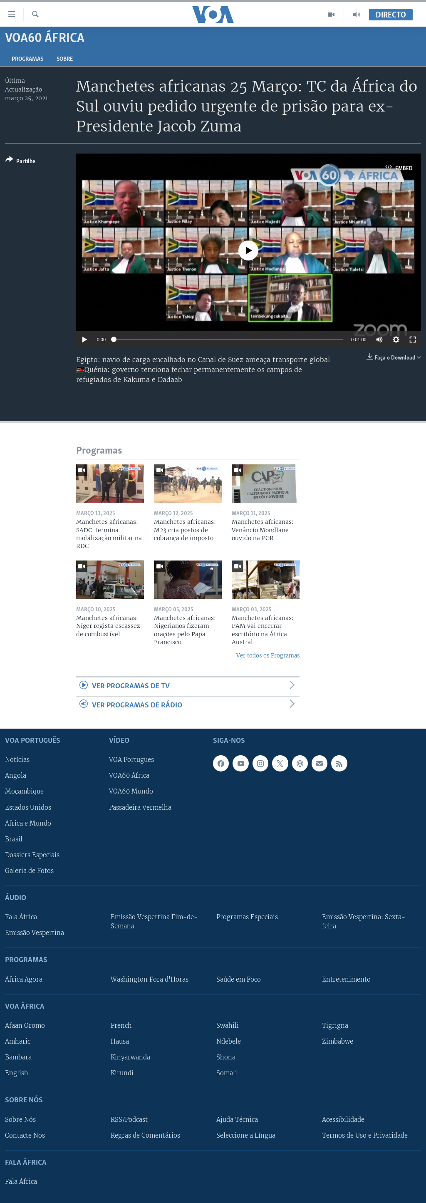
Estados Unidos (28, 807)
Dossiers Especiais (32, 855)
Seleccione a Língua (245, 1135)
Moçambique (24, 791)
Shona (225, 1057)
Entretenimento (346, 979)
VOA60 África (129, 775)
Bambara (18, 1057)
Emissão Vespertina (34, 933)
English (16, 1073)
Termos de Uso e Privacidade (365, 1135)
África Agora (23, 979)
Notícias (17, 760)
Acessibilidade (343, 1119)
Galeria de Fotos (29, 871)
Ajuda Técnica (237, 1119)
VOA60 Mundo (131, 791)
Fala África (21, 917)
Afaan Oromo (25, 1025)
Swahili (227, 1025)
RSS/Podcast (129, 1119)
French (121, 1025)
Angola (15, 775)
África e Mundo (28, 823)
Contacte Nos (25, 1135)
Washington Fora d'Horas (149, 979)
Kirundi (122, 1073)
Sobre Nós (20, 1119)
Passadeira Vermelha (140, 807)
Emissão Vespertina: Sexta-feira (363, 921)
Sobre (65, 59)
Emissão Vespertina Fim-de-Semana (154, 921)
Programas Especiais (247, 917)
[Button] (20, 162)
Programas (27, 59)
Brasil (13, 839)
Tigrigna (335, 1025)
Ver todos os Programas (268, 655)
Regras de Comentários (145, 1135)
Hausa (120, 1041)
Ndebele (228, 1041)
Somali (226, 1073)
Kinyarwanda (130, 1057)
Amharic (17, 1041)
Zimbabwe (337, 1041)
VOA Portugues (131, 760)
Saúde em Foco (238, 979)
